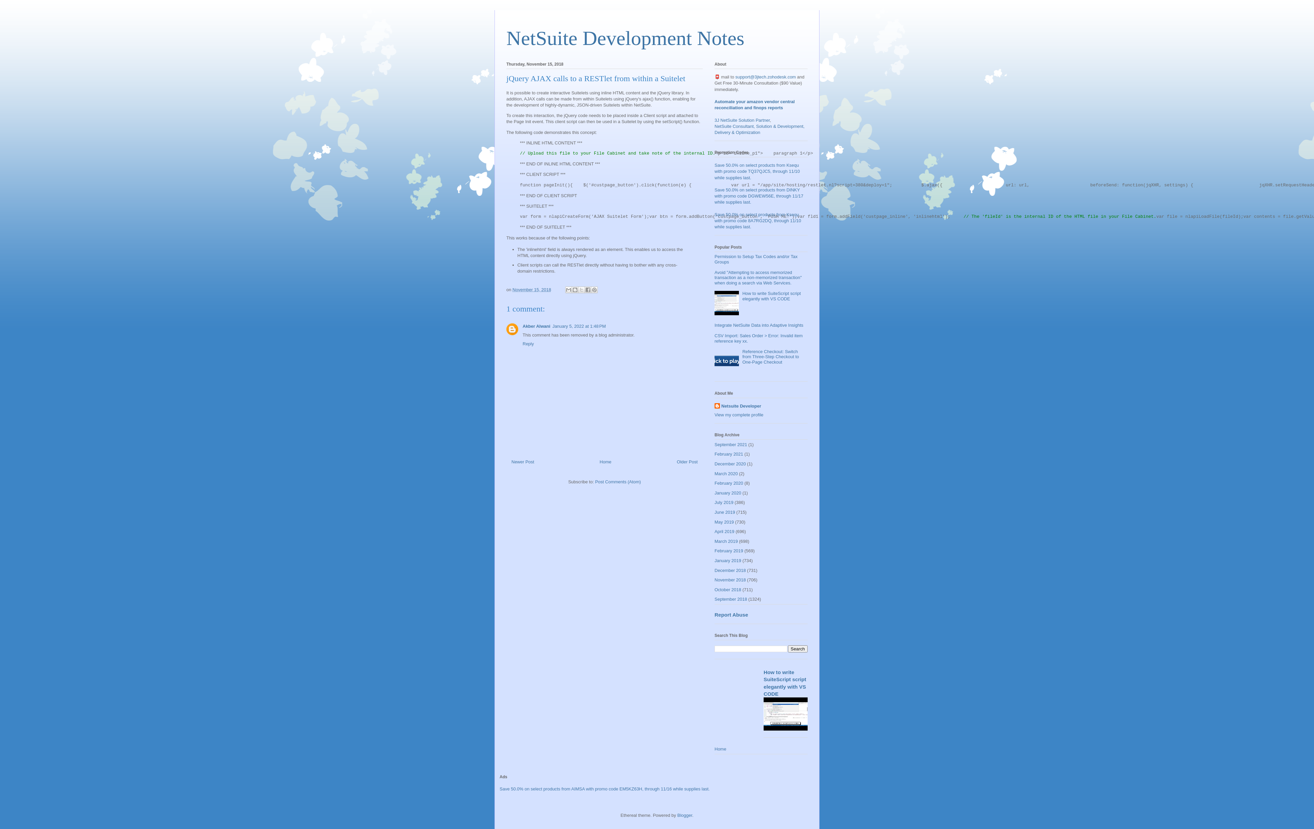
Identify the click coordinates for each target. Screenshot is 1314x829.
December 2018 (730, 570)
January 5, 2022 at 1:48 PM (579, 326)
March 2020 (726, 473)
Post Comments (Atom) (618, 481)
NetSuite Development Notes (625, 38)
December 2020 (730, 463)
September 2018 (731, 599)
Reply (528, 343)
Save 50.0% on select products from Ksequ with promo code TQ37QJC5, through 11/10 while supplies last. (757, 171)
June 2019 (725, 512)
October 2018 (728, 589)
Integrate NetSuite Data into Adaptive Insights (759, 325)
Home (606, 461)
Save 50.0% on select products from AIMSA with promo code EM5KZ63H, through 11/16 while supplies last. (605, 788)
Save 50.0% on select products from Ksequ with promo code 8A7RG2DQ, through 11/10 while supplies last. (758, 220)
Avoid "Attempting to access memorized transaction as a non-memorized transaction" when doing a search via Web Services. (758, 277)
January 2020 (728, 493)
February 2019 (729, 550)
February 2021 (729, 454)
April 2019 (725, 531)
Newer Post (522, 461)
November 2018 (730, 579)
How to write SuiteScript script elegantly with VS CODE (771, 296)
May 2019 (724, 522)
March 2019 (726, 541)
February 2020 (729, 483)
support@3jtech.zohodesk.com (766, 76)
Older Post (687, 461)
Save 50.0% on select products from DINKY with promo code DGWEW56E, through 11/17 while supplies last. (759, 196)
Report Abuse (731, 615)
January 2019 (728, 560)
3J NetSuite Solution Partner (742, 120)
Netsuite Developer (741, 406)
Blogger (684, 815)
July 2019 (724, 502)
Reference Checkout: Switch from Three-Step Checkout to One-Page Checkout (770, 357)
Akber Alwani (536, 326)
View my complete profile (739, 414)
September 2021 (731, 444)
